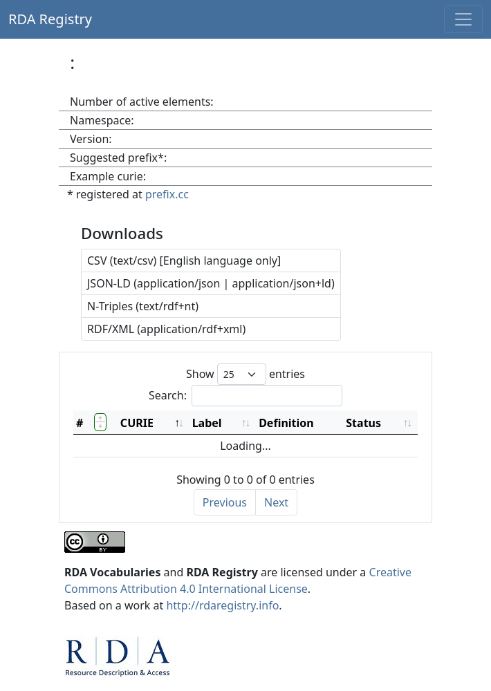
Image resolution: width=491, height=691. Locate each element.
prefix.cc (167, 194)
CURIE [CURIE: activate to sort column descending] (137, 422)
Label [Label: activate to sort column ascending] (207, 422)
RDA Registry (50, 19)
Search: (245, 395)
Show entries (245, 374)
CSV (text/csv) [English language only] (184, 260)
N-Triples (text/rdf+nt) (142, 306)
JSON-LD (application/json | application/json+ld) (211, 283)
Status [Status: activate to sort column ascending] (363, 422)
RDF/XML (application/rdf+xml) (166, 329)
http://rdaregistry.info (222, 605)
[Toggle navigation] (463, 19)
